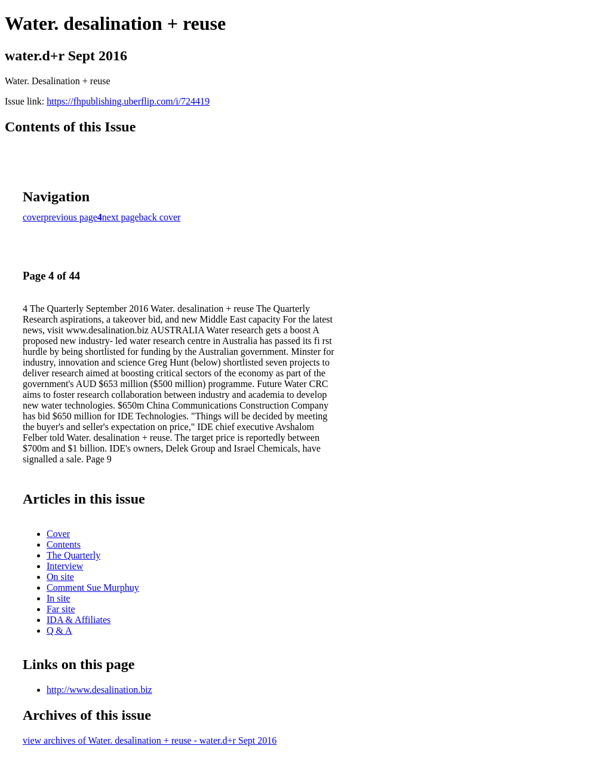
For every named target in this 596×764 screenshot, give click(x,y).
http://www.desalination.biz (99, 690)
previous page (70, 217)
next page (120, 217)
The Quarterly (73, 555)
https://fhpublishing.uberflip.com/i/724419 (128, 101)
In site (58, 598)
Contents (64, 544)
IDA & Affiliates (78, 620)
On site (60, 577)
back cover (160, 217)
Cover (58, 534)
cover (33, 217)
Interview (65, 566)
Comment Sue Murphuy (93, 587)
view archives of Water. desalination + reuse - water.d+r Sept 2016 (150, 740)
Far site (61, 609)
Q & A (59, 630)
